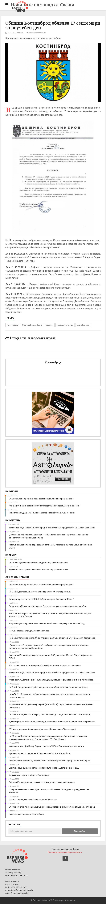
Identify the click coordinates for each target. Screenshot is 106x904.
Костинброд (12, 325)
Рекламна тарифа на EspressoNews (65, 852)
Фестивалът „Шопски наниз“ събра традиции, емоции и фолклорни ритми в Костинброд (51, 680)
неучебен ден (83, 325)
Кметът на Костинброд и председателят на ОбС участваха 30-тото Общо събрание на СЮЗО (50, 546)
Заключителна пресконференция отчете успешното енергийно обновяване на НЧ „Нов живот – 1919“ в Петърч (50, 615)
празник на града (65, 325)
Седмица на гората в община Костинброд (29, 775)
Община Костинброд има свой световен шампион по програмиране (41, 499)
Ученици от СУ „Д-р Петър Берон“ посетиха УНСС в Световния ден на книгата (46, 746)
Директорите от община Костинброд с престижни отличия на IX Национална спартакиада (52, 721)
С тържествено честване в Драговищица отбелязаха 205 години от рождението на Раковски (49, 791)
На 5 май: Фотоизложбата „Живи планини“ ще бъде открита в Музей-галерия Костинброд (52, 638)
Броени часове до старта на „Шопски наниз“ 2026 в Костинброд (39, 753)
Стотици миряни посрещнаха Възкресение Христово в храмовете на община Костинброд (52, 807)
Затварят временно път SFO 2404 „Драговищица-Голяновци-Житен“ (41, 599)
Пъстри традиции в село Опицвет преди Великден (33, 799)
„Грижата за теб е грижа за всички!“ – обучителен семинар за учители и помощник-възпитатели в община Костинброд (49, 536)
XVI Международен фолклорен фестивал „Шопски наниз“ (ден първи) (42, 729)
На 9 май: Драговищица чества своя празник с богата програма (39, 592)
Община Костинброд (32, 325)
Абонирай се (79, 831)
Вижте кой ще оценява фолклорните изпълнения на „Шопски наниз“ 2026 (44, 768)
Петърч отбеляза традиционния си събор (29, 631)
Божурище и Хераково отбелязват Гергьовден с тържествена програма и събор (47, 606)
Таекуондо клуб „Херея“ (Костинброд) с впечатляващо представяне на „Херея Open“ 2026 (52, 528)
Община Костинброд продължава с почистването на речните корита (42, 782)
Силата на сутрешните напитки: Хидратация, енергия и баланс (38, 562)
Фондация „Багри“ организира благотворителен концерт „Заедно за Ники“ (44, 506)
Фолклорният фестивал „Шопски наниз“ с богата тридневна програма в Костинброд (49, 760)
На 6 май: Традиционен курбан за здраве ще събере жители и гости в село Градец (48, 687)
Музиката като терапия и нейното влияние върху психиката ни (38, 569)
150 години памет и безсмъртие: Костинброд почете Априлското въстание (45, 665)
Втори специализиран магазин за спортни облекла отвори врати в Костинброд (47, 623)
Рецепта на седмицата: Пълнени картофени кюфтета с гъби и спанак (42, 513)
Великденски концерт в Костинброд (26, 814)
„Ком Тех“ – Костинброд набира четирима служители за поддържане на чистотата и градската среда (49, 695)
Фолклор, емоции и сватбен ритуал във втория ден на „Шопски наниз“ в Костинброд (49, 714)
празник (49, 325)
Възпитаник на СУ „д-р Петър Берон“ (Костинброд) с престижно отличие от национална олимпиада (51, 706)
